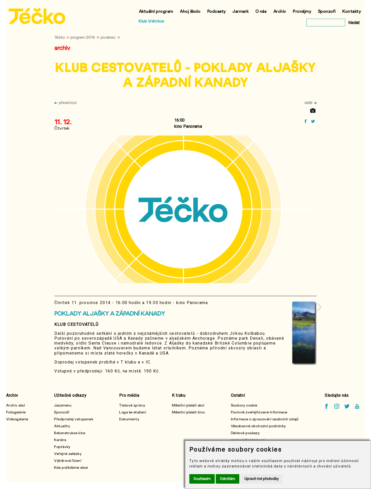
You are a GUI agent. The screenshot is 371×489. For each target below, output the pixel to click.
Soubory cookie (244, 405)
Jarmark (240, 11)
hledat (353, 22)
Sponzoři (327, 11)
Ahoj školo (190, 11)
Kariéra (60, 440)
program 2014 (82, 37)
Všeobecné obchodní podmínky (258, 426)
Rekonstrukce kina (69, 433)
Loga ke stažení (132, 412)
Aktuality (62, 426)
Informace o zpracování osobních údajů (265, 419)
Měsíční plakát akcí (188, 405)
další (310, 102)
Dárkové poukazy (245, 433)
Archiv (279, 11)
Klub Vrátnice (151, 21)
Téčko (59, 37)
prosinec (108, 37)
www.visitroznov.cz (248, 440)
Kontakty (351, 11)
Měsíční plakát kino (188, 412)
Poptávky (62, 446)
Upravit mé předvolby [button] (261, 479)
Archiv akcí (15, 405)
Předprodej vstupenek (73, 419)
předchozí (65, 102)
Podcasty (216, 11)
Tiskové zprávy (132, 405)
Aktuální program (156, 11)
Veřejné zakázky (67, 453)
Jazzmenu (63, 405)
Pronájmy (302, 11)
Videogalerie (17, 419)
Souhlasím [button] (202, 479)
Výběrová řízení (67, 460)
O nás (261, 11)
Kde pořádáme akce (71, 467)
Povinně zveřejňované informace (259, 412)
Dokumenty (129, 419)
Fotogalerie (16, 412)
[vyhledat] (325, 22)
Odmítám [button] (227, 479)
